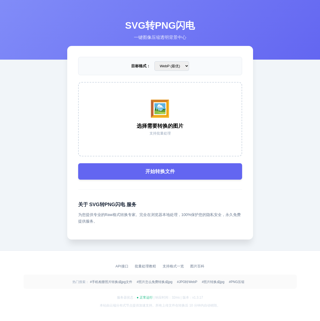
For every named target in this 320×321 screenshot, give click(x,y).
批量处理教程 (146, 266)
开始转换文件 (160, 171)
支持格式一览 (174, 266)
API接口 (123, 266)
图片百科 (197, 266)
